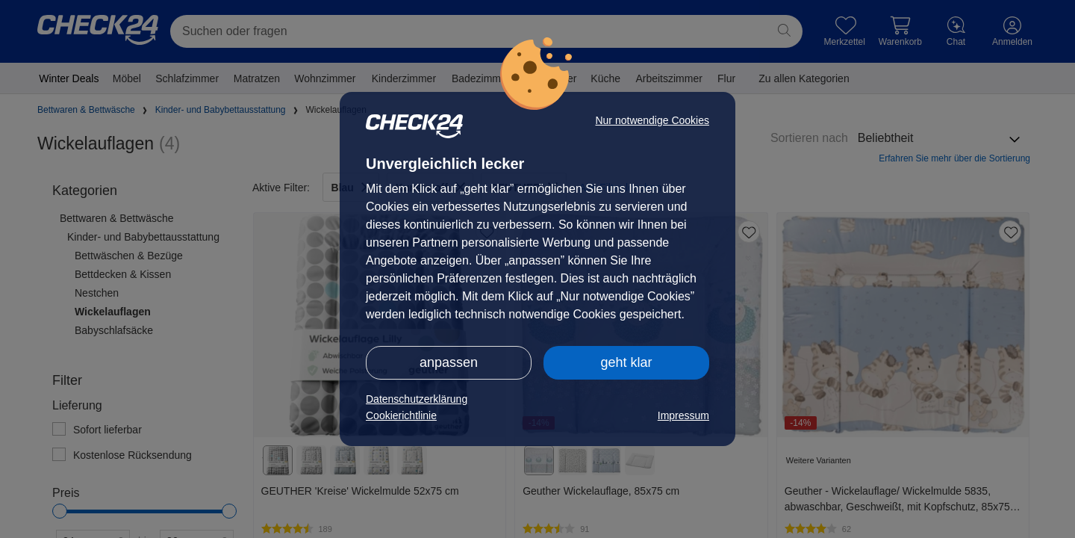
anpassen (449, 362)
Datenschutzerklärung (416, 399)
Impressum (683, 415)
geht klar (626, 362)
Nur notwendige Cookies (652, 120)
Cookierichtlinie (401, 415)
